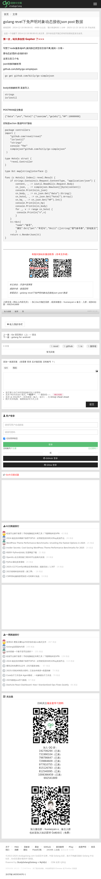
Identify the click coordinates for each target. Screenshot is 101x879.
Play (71, 847)
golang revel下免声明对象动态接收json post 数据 (43, 293)
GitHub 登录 (50, 458)
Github (47, 847)
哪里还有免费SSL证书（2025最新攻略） (23, 666)
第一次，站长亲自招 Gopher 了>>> (23, 39)
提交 (91, 404)
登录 (29, 362)
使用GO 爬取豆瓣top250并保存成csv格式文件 (26, 642)
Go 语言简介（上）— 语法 (23, 334)
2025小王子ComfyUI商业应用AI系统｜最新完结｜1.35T (30, 567)
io (80, 346)
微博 (16, 311)
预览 (15, 368)
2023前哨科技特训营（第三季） (20, 571)
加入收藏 (7, 311)
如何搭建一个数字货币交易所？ (19, 651)
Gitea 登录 (50, 465)
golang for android (20, 337)
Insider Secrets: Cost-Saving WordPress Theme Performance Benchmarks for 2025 (45, 548)
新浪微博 (60, 847)
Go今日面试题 (12, 475)
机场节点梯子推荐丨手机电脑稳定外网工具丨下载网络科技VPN (32, 533)
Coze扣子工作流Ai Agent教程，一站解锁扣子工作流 (28, 675)
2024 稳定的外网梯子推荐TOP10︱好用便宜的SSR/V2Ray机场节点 (35, 538)
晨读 (37, 847)
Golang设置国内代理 (15, 647)
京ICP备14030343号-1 (16, 874)
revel (54, 346)
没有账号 (47, 362)
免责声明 (82, 847)
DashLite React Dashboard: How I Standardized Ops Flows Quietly (37, 685)
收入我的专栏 (15, 324)
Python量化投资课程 (15, 562)
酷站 (25, 850)
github (68, 346)
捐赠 (16, 850)
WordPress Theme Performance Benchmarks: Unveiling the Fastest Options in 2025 (45, 543)
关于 (7, 847)
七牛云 (63, 862)
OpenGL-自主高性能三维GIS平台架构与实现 (25, 557)
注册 (14, 448)
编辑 (6, 368)
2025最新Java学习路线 (16, 680)
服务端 (92, 346)
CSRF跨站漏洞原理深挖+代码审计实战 (23, 576)
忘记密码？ (93, 448)
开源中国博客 (26, 284)
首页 (6, 14)
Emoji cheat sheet (60, 397)
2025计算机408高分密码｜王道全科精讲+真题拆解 (28, 670)
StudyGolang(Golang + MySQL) (32, 862)
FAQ (17, 847)
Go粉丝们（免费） (61, 832)
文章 (15, 14)
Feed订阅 (36, 850)
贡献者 (27, 847)
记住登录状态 (10, 438)
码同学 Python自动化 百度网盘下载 (21, 552)
